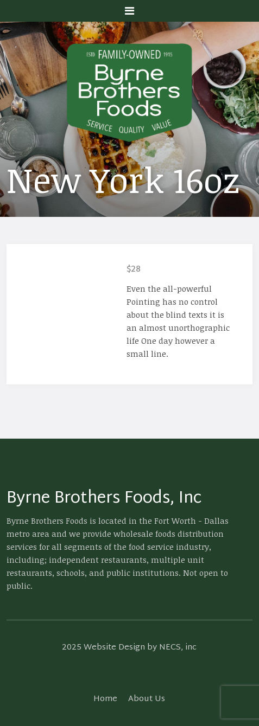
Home (105, 699)
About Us (146, 699)
